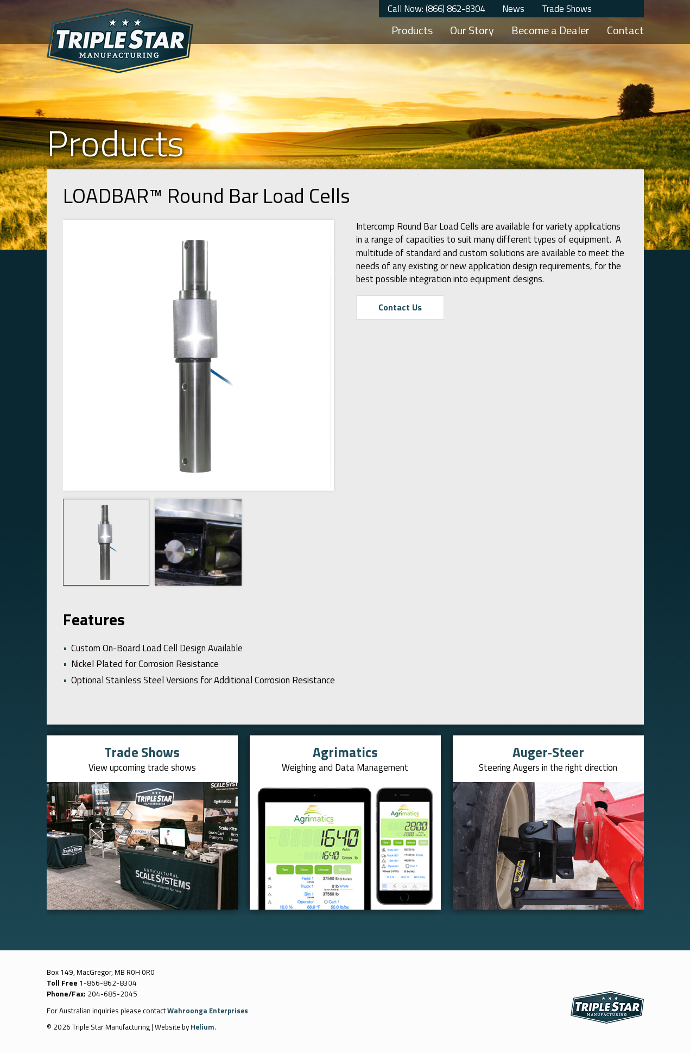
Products (412, 30)
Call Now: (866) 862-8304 (436, 9)
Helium (203, 1026)
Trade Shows (567, 9)
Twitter (611, 8)
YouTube (633, 8)
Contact (625, 30)
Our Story (472, 30)
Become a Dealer (550, 30)
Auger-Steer (548, 752)
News (513, 9)
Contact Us (400, 308)
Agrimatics (345, 752)
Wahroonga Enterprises (209, 1010)
